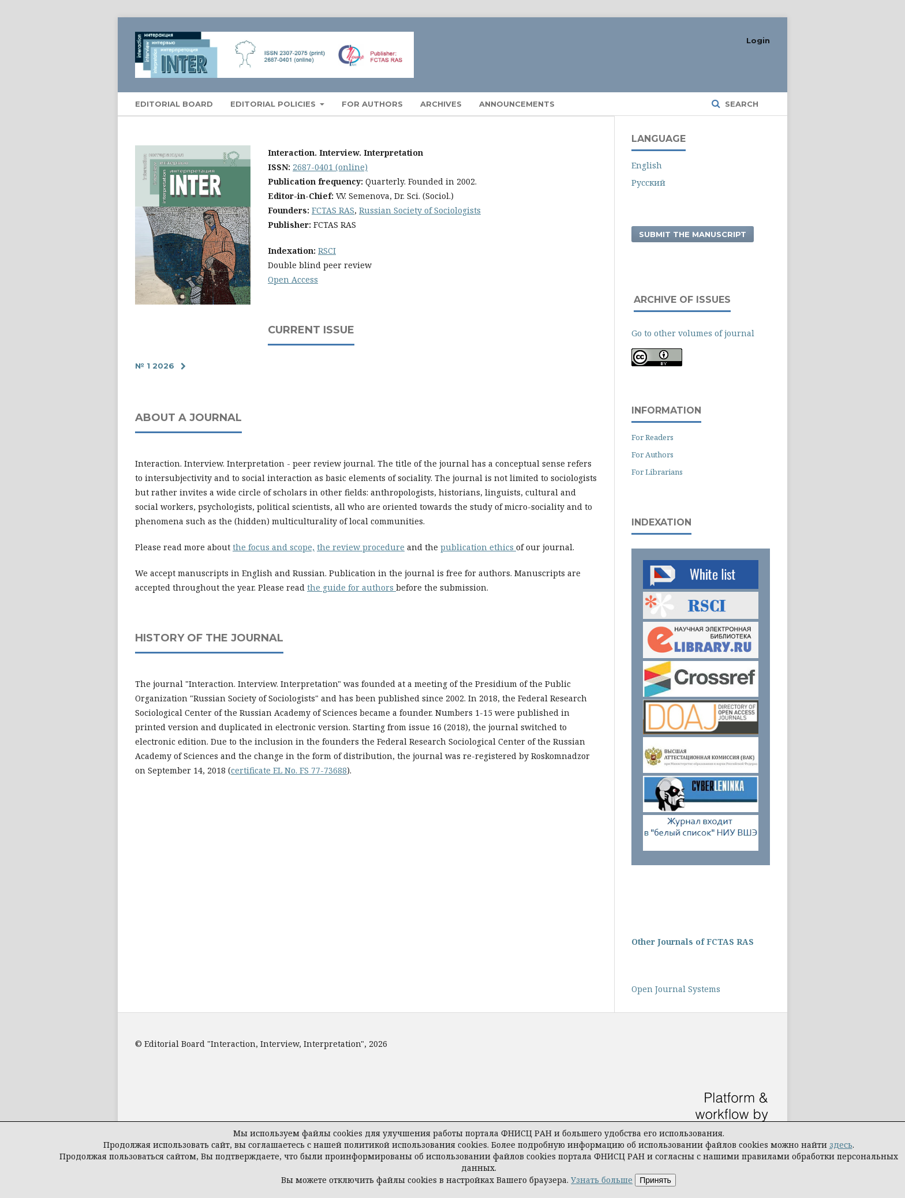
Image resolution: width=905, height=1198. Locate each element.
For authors (372, 103)
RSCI (327, 250)
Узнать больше (602, 1179)
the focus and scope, (274, 547)
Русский (648, 182)
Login (758, 40)
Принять (655, 1180)
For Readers (652, 437)
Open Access (293, 279)
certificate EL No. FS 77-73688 (289, 770)
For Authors (652, 454)
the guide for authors (351, 587)
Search (740, 103)
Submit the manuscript (692, 234)
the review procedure (361, 547)
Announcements (517, 103)
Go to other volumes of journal (692, 333)
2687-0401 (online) (330, 167)
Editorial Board (174, 103)
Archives (441, 103)
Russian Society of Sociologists (420, 210)
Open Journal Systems (675, 988)
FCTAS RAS (333, 210)
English (646, 165)
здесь (840, 1144)
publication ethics (478, 547)
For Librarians (657, 472)
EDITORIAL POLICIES (274, 103)
